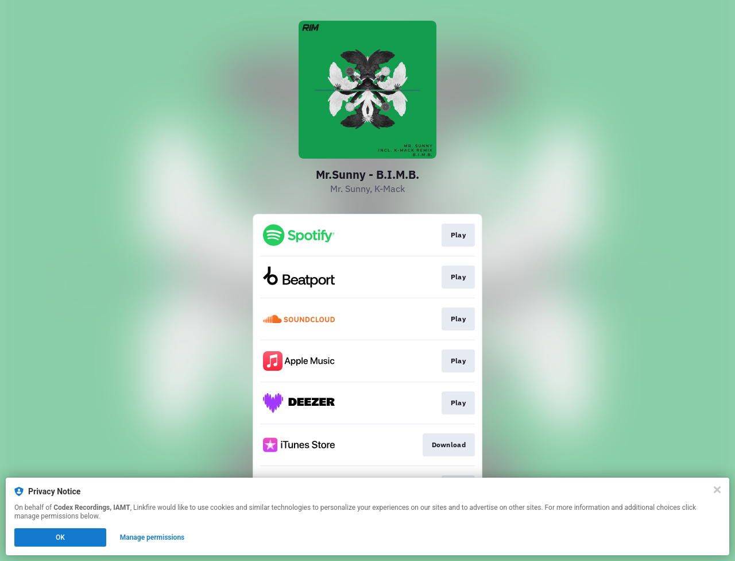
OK (60, 537)
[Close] (717, 490)
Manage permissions (152, 537)
